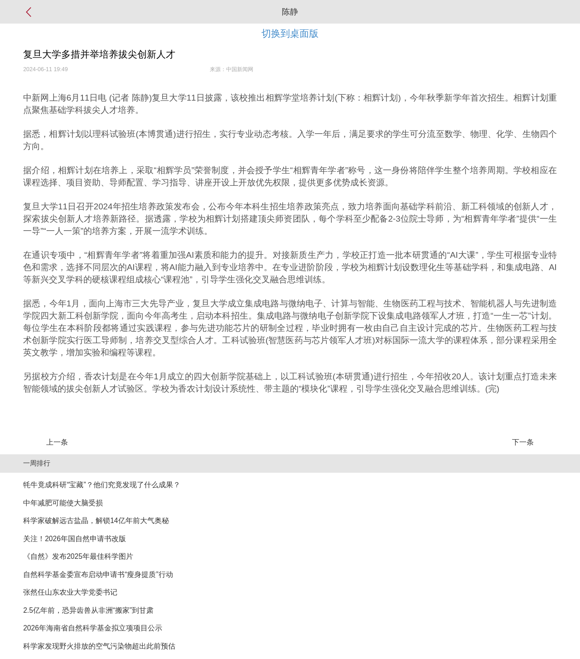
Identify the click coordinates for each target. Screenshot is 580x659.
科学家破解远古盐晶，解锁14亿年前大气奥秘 (96, 520)
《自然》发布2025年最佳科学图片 (78, 556)
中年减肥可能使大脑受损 (63, 503)
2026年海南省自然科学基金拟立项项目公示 (92, 628)
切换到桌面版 (290, 33)
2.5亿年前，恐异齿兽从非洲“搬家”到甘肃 (88, 610)
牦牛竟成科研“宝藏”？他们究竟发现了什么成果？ (101, 485)
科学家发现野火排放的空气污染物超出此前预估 (99, 646)
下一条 (523, 442)
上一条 (57, 442)
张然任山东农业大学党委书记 (70, 592)
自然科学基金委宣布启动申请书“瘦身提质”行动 (98, 574)
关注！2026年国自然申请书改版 (74, 539)
